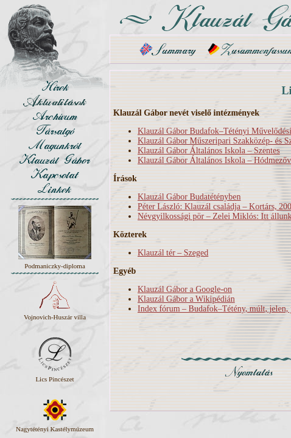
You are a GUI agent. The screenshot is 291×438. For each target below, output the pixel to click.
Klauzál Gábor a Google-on (185, 289)
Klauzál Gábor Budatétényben (189, 196)
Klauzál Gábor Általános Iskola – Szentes (209, 150)
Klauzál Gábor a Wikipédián (186, 299)
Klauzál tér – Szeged (173, 252)
